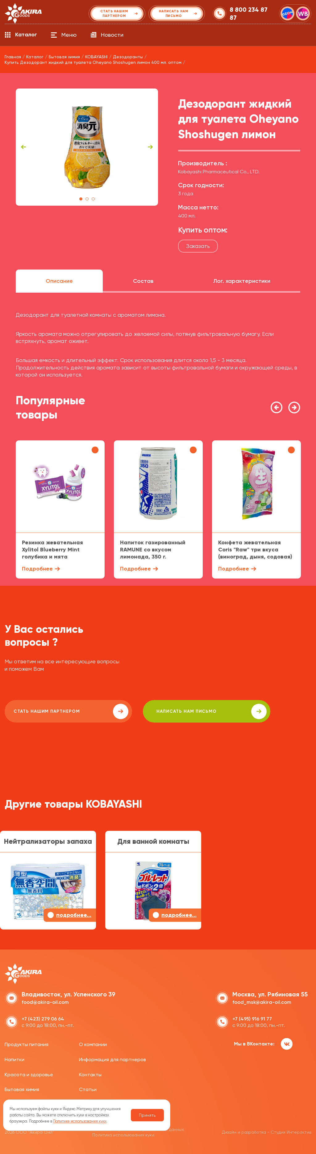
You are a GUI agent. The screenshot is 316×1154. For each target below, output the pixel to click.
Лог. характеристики (241, 281)
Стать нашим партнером (60, 711)
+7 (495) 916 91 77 (252, 1018)
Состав (143, 281)
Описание (59, 281)
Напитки (14, 1059)
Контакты (90, 1074)
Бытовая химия (22, 1089)
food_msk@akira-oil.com (261, 1001)
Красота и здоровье (29, 1074)
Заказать (198, 246)
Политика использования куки (123, 1134)
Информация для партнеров (112, 1059)
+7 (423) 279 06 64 (43, 1018)
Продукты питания (26, 1044)
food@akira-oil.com (45, 1001)
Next (150, 147)
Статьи (88, 1089)
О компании (93, 1044)
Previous (23, 147)
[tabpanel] (87, 147)
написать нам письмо (179, 711)
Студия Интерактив (291, 1131)
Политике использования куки (79, 1121)
